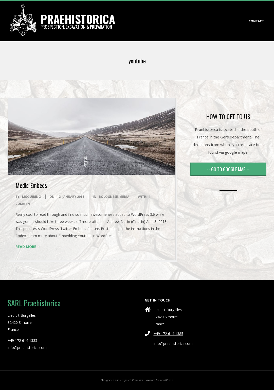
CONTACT (256, 21)
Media (124, 196)
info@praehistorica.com (173, 343)
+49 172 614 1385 (168, 333)
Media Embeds (31, 185)
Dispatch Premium (131, 380)
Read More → (28, 246)
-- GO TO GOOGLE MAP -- (228, 169)
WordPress (166, 380)
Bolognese (108, 196)
